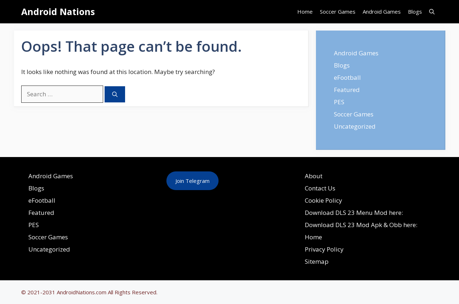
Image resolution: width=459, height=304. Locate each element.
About (313, 176)
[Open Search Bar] (432, 11)
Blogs (415, 11)
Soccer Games (337, 11)
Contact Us (320, 188)
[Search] (115, 94)
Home (305, 11)
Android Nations (58, 11)
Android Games (382, 11)
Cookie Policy (323, 200)
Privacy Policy (324, 249)
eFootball (347, 77)
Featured (347, 90)
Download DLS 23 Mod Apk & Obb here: (361, 225)
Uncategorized (355, 126)
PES (339, 102)
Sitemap (317, 261)
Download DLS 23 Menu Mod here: (354, 212)
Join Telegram (192, 180)
